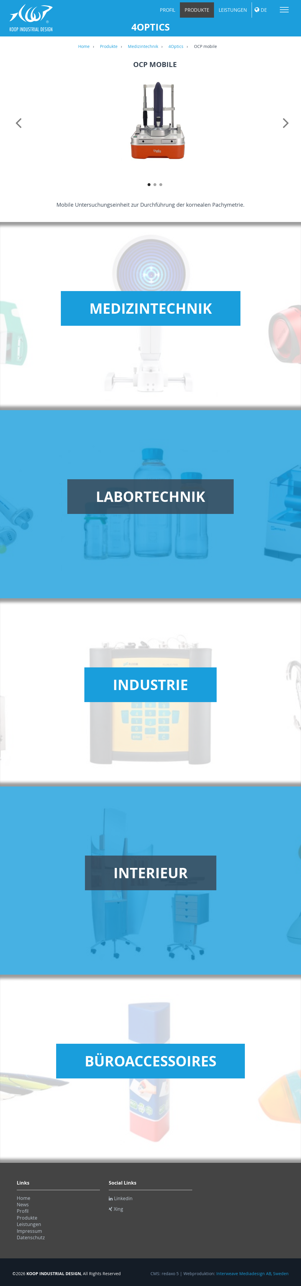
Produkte (197, 10)
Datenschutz (31, 1237)
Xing (116, 1209)
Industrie (150, 684)
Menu (284, 10)
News (23, 1204)
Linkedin (121, 1198)
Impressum (29, 1231)
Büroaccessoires (150, 1061)
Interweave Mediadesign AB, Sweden (252, 1273)
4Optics (175, 47)
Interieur (150, 873)
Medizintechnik (143, 47)
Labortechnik (150, 496)
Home (84, 47)
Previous (19, 129)
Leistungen (233, 10)
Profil (167, 10)
